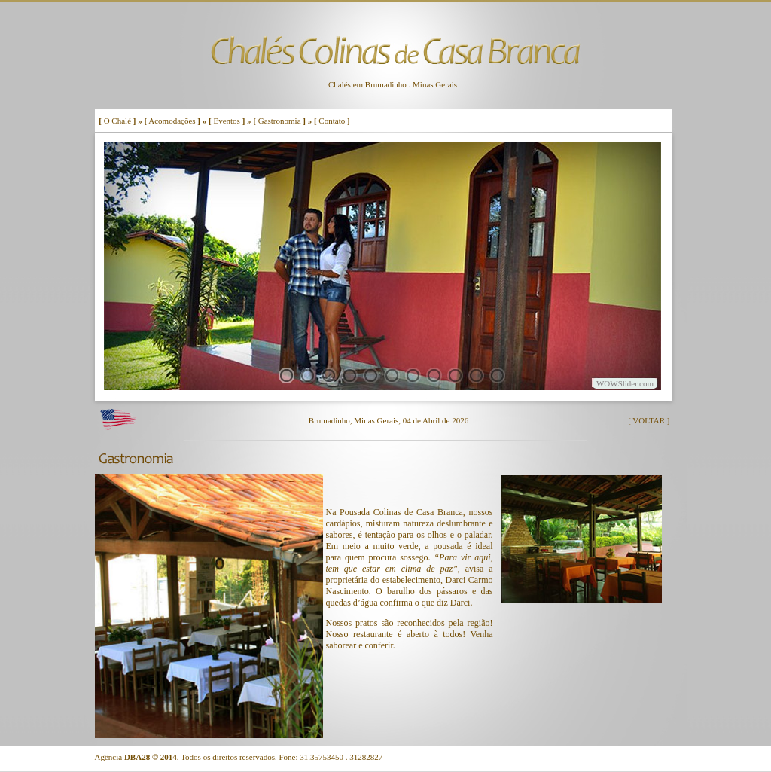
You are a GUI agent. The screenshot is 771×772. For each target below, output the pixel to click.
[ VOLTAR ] (648, 420)
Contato (331, 120)
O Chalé (117, 120)
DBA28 (137, 756)
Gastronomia (279, 120)
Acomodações (171, 120)
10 (476, 375)
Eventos (226, 120)
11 (497, 375)
